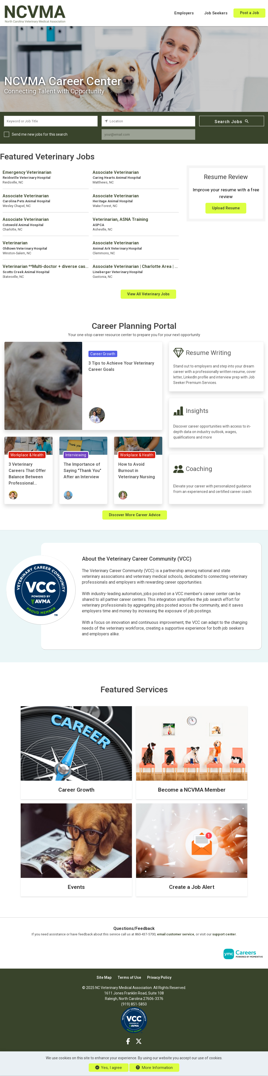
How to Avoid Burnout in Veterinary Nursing (136, 470)
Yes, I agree (108, 1067)
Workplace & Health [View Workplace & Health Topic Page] (27, 455)
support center (224, 934)
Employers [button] (184, 13)
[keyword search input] (51, 121)
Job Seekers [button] (215, 13)
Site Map (104, 977)
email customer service (175, 934)
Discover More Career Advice (134, 515)
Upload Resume (226, 208)
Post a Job (249, 13)
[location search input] (148, 121)
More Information (154, 1067)
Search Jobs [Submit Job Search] (232, 121)
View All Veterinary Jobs (148, 294)
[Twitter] (138, 1041)
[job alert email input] (148, 134)
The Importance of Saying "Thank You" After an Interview (82, 470)
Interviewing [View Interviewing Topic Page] (75, 455)
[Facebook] (128, 1041)
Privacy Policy (159, 977)
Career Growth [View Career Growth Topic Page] (102, 354)
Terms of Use (129, 977)
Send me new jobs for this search (40, 134)
